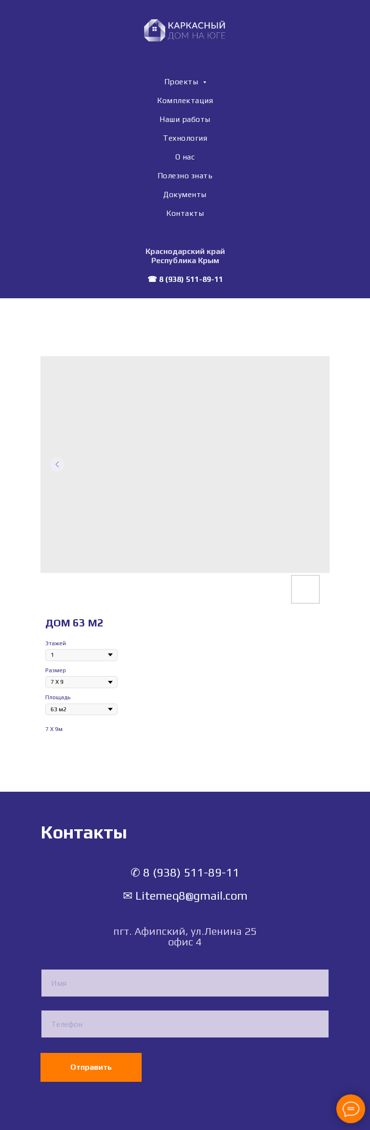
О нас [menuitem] (185, 156)
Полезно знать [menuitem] (185, 175)
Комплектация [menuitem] (185, 100)
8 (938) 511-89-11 (191, 279)
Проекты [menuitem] (182, 81)
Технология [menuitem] (185, 138)
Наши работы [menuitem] (185, 119)
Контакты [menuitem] (185, 213)
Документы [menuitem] (185, 194)
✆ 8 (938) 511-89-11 (185, 872)
